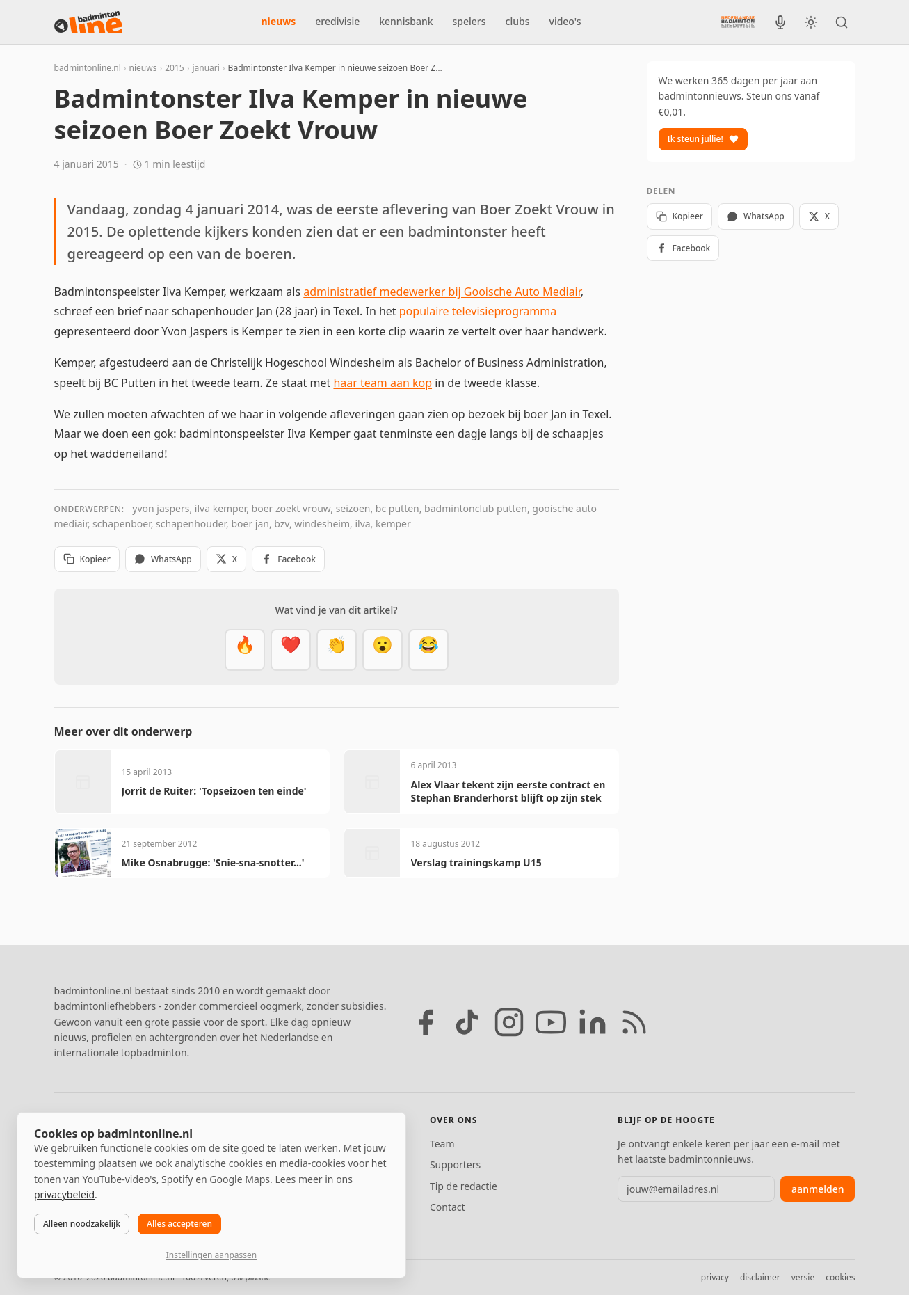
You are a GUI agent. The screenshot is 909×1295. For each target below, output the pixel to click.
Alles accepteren (179, 1224)
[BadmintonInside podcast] (780, 22)
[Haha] (428, 650)
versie (802, 1277)
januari (205, 68)
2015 (174, 68)
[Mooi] (291, 650)
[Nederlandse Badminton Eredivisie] (738, 21)
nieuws (279, 21)
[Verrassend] (382, 650)
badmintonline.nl (87, 68)
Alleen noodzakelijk (81, 1224)
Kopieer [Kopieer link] (87, 559)
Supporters (455, 1164)
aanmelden (817, 1188)
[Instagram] (509, 1022)
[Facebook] (425, 1022)
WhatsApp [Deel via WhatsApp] (163, 559)
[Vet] (245, 650)
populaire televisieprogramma (477, 311)
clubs (518, 21)
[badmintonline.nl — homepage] (88, 22)
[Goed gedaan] (336, 650)
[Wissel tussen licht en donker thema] (811, 22)
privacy (715, 1277)
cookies (840, 1277)
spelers (469, 21)
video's (565, 21)
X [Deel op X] (226, 559)
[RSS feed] (634, 1022)
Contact (447, 1207)
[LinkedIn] (592, 1022)
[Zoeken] (841, 22)
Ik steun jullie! (703, 139)
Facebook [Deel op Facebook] (288, 559)
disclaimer (760, 1277)
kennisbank (406, 21)
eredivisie (337, 21)
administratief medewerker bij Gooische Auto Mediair (441, 291)
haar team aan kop (382, 382)
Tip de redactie (463, 1186)
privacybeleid (64, 1194)
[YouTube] (551, 1022)
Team (442, 1143)
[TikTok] (467, 1022)
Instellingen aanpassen (211, 1255)
